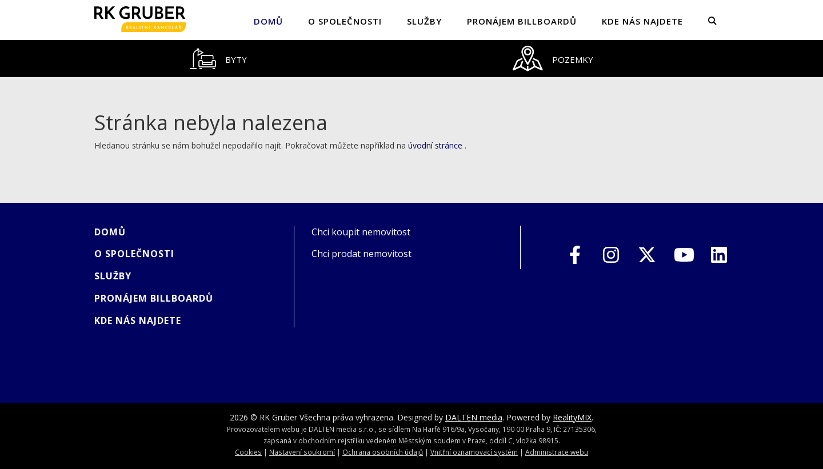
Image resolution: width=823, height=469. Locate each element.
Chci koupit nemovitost (360, 232)
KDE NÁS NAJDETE (642, 21)
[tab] (218, 58)
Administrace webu (556, 451)
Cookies (248, 451)
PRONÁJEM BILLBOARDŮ (522, 21)
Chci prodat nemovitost (361, 253)
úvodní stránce (435, 145)
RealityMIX (572, 417)
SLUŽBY (424, 21)
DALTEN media (473, 417)
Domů (268, 21)
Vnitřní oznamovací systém (474, 451)
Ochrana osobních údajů (382, 451)
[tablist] (411, 58)
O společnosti (345, 21)
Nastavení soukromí (302, 451)
